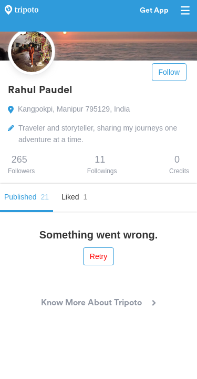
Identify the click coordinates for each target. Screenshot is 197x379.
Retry (98, 256)
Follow (169, 72)
